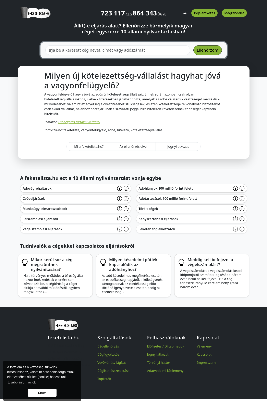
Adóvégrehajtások (37, 188)
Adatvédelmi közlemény (165, 370)
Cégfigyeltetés (108, 354)
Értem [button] (42, 392)
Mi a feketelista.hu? (89, 146)
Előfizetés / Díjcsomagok (165, 346)
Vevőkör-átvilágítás (111, 362)
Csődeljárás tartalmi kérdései (79, 122)
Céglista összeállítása (113, 370)
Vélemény (204, 346)
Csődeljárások (34, 198)
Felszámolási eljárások (40, 219)
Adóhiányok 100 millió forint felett (166, 188)
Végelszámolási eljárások (42, 229)
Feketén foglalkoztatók (157, 229)
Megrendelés (234, 13)
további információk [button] (22, 382)
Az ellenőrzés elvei (133, 146)
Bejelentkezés (204, 13)
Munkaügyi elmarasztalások (45, 208)
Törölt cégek (148, 208)
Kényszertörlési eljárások (158, 219)
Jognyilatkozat (178, 146)
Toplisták (104, 379)
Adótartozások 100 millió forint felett (168, 198)
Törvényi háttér (158, 362)
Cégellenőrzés (108, 346)
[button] (184, 11)
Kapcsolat (204, 354)
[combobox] (117, 50)
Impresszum (206, 362)
